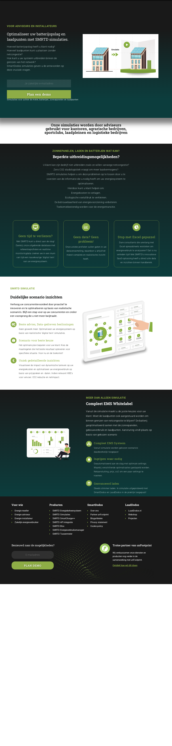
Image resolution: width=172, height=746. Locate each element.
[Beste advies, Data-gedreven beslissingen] (13, 324)
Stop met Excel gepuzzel (136, 237)
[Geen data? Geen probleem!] (86, 227)
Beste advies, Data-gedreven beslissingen (46, 324)
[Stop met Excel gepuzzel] (136, 227)
